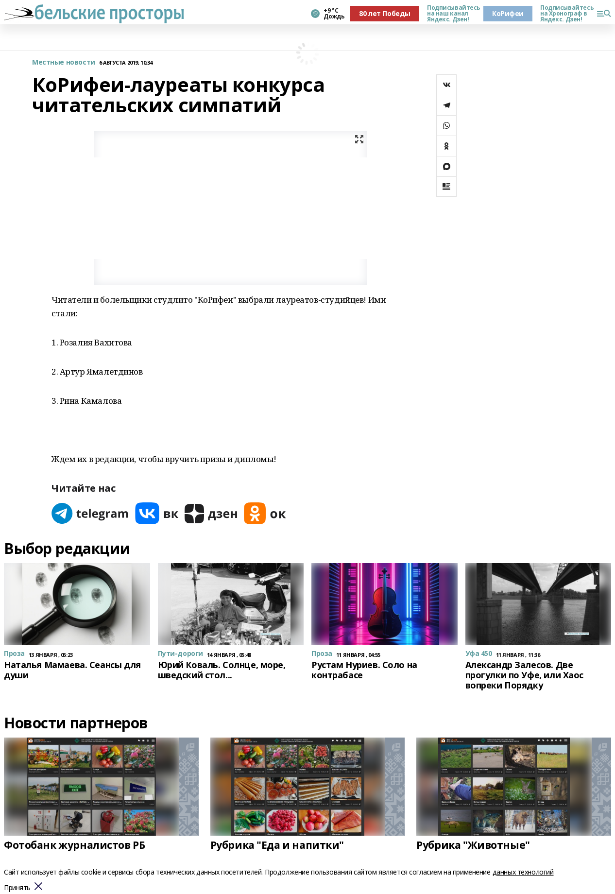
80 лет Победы (384, 13)
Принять (17, 888)
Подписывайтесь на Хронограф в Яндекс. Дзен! (564, 13)
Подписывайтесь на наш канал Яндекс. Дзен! (451, 13)
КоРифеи (508, 13)
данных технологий (523, 872)
